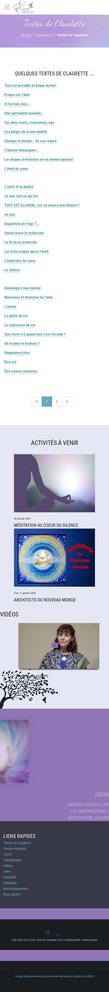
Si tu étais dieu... (17, 104)
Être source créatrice (20, 371)
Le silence (12, 270)
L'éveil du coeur (16, 169)
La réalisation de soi (19, 325)
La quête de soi (16, 316)
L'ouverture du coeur (20, 261)
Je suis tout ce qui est (21, 196)
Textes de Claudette (17, 843)
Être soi (10, 362)
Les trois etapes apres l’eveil (26, 251)
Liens (7, 871)
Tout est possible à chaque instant (30, 85)
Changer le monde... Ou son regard (30, 141)
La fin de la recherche (20, 242)
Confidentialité (72, 940)
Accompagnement (15, 889)
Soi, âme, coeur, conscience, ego (29, 122)
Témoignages (12, 860)
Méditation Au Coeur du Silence (46, 525)
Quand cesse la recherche (24, 233)
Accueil (26, 35)
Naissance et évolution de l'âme (28, 297)
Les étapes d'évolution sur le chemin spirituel (38, 159)
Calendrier (10, 883)
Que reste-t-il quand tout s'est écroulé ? (35, 334)
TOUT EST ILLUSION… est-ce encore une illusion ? (41, 205)
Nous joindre (12, 894)
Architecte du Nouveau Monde (45, 600)
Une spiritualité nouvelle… (23, 113)
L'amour (10, 306)
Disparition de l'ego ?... (21, 224)
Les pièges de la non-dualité (25, 132)
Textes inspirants (14, 848)
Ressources (44, 35)
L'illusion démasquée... (21, 150)
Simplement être (17, 353)
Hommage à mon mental (22, 288)
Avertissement (89, 940)
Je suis (9, 214)
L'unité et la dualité (18, 187)
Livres (7, 854)
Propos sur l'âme (17, 95)
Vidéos (8, 866)
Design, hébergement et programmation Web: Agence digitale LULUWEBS (54, 976)
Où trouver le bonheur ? (22, 343)
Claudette (9, 877)
